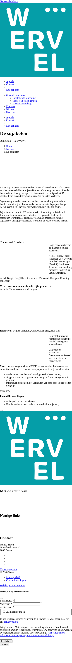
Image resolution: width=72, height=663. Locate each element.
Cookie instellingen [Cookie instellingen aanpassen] (16, 580)
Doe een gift (12, 89)
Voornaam (6, 604)
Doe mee (10, 106)
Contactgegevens (8, 569)
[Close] (1, 410)
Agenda (10, 81)
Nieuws (10, 109)
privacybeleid (11, 621)
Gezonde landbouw (16, 95)
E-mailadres (7, 600)
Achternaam (7, 607)
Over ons (10, 112)
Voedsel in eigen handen (24, 100)
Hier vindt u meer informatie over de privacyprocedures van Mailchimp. (32, 634)
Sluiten (4, 644)
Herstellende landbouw (24, 98)
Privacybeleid (13, 577)
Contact (10, 84)
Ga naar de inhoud (9, 1)
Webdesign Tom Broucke (12, 585)
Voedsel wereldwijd (22, 103)
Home (9, 146)
